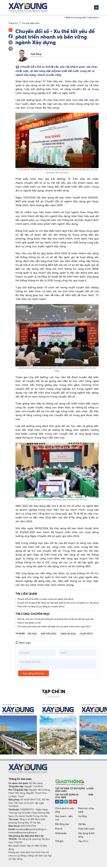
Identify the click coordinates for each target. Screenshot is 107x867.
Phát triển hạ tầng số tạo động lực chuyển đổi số (41, 606)
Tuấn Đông (35, 54)
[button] (103, 728)
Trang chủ (13, 23)
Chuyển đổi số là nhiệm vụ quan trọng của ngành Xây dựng (45, 599)
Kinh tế (58, 828)
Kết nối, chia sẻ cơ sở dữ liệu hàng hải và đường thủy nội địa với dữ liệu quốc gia (55, 619)
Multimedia (60, 833)
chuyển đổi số (86, 633)
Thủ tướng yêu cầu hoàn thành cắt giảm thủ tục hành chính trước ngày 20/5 (53, 626)
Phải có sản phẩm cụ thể (29, 622)
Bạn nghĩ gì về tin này (33, 673)
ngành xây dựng (68, 633)
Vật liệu (82, 824)
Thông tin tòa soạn (20, 778)
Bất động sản (62, 824)
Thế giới (59, 841)
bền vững (32, 633)
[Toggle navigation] (96, 7)
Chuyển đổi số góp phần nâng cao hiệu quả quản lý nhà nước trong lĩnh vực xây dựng (57, 602)
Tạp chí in (83, 841)
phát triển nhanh (48, 633)
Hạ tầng (82, 816)
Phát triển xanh (86, 828)
